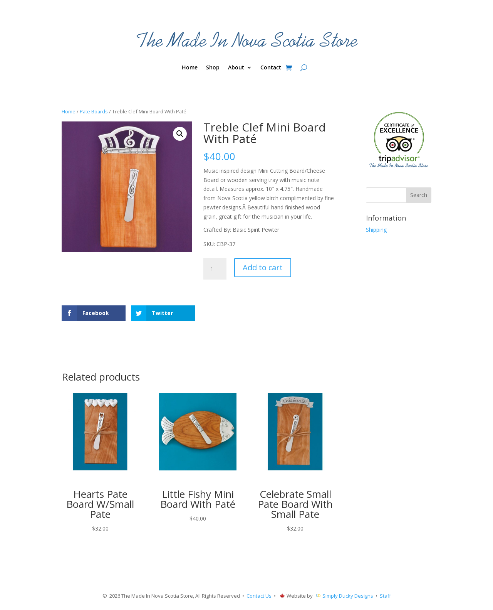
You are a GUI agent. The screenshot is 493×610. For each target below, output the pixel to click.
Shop (213, 68)
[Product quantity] (214, 269)
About (236, 68)
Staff (385, 595)
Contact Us (259, 595)
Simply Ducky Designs (347, 595)
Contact (270, 68)
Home (190, 68)
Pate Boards (94, 111)
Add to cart (263, 267)
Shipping (376, 229)
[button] (180, 134)
